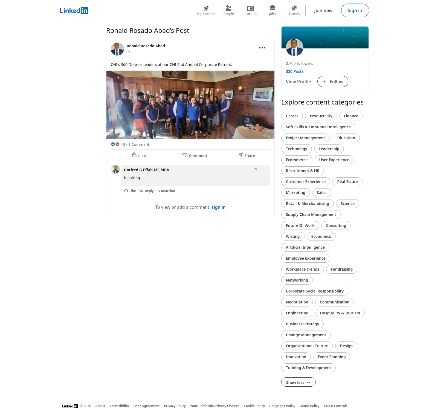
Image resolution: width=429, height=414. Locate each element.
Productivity (321, 115)
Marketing (295, 192)
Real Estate (347, 181)
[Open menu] (262, 47)
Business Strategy (302, 323)
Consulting (336, 225)
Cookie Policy (254, 406)
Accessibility (119, 406)
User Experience (334, 159)
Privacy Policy (174, 406)
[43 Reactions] (118, 144)
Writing (293, 236)
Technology (296, 148)
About (100, 406)
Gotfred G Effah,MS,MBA (146, 169)
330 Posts (294, 71)
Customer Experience (306, 181)
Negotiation (297, 302)
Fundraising (342, 269)
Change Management (306, 334)
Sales (321, 192)
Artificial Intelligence (305, 247)
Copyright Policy (282, 406)
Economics (321, 236)
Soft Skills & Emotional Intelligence (318, 126)
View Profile (298, 82)
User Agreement (147, 406)
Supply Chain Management (311, 214)
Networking (297, 280)
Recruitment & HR (302, 170)
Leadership (329, 148)
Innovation (296, 356)
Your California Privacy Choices (214, 406)
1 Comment (138, 144)
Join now (323, 10)
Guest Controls (336, 406)
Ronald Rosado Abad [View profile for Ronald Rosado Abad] (146, 45)
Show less (298, 382)
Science (348, 203)
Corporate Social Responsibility (315, 291)
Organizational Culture (307, 345)
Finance (351, 115)
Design (346, 345)
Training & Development (308, 367)
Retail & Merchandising (307, 203)
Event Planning (332, 356)
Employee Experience (306, 258)
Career (292, 115)
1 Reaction (166, 191)
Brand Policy (309, 406)
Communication (335, 302)
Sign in (355, 10)
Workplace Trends (302, 269)
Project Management (305, 137)
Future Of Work (300, 225)
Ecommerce (297, 159)
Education (346, 137)
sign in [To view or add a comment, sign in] (218, 207)
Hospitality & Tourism (340, 312)
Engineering (297, 312)
